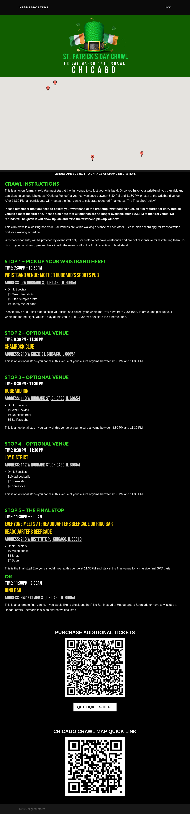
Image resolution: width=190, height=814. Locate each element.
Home (168, 7)
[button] (142, 154)
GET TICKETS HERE (95, 707)
